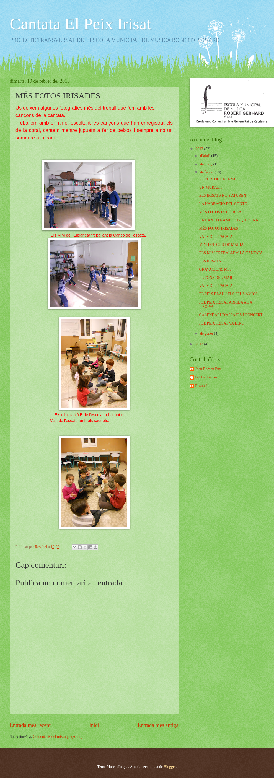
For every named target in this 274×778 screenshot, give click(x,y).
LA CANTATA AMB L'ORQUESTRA (228, 220)
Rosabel (201, 386)
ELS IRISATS (210, 261)
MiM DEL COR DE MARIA (221, 245)
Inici (94, 725)
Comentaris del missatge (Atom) (58, 737)
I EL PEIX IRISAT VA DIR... (221, 323)
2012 (199, 344)
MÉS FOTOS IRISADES (218, 228)
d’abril (205, 156)
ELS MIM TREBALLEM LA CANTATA (231, 253)
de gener (207, 333)
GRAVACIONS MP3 (215, 269)
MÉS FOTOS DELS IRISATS (222, 212)
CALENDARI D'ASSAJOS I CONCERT (230, 315)
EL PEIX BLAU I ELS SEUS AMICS (228, 294)
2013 (199, 149)
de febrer (207, 172)
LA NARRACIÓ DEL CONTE (223, 204)
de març (206, 164)
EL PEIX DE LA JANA (217, 179)
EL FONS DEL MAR (215, 278)
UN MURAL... (210, 187)
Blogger (170, 767)
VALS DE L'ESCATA (215, 237)
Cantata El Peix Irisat (80, 24)
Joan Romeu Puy (208, 369)
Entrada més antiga (158, 725)
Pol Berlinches (206, 377)
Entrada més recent (30, 725)
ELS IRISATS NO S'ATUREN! (223, 195)
